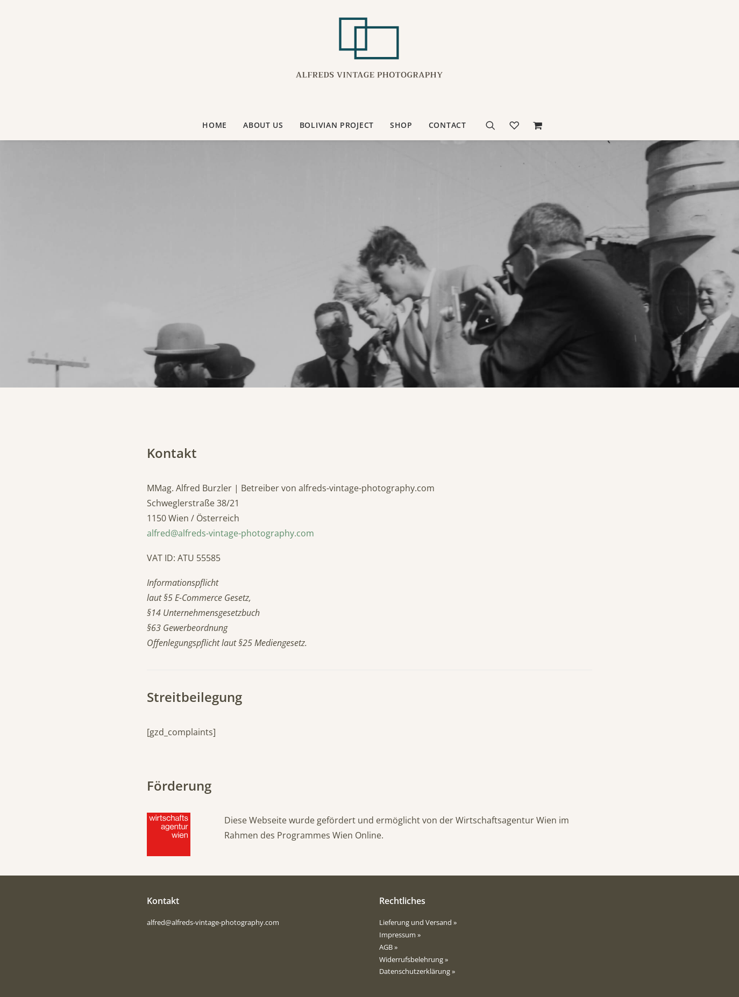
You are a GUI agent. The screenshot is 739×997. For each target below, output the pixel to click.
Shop (401, 125)
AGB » (388, 947)
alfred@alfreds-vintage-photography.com (230, 533)
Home (214, 125)
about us (263, 125)
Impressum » (400, 934)
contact (447, 125)
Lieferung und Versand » (418, 922)
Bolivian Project (337, 125)
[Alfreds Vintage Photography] (369, 55)
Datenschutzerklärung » (417, 971)
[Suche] (494, 125)
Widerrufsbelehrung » (413, 959)
